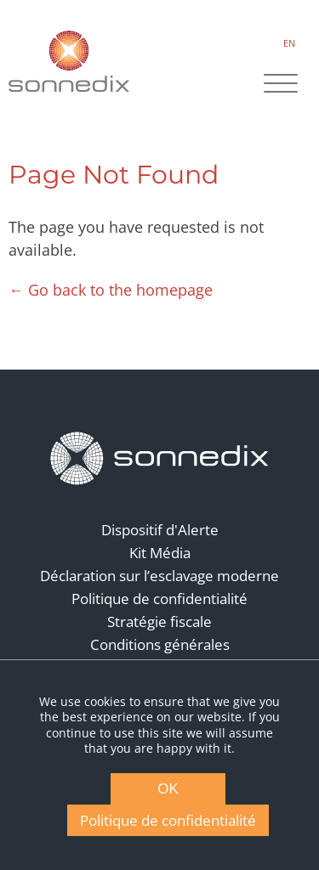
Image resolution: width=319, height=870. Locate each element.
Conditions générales (160, 644)
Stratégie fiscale (159, 621)
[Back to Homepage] (160, 459)
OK (168, 789)
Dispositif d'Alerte (160, 530)
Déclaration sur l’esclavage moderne (159, 575)
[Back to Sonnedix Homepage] (69, 61)
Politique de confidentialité (159, 598)
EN (289, 43)
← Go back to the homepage (111, 290)
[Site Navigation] (281, 85)
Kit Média (160, 552)
